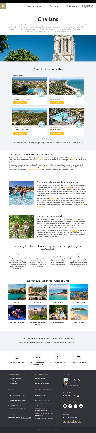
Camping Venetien (40, 378)
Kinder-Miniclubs (43, 167)
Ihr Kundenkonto (40, 395)
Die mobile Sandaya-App (42, 400)
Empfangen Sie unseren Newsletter (17, 393)
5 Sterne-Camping (13, 381)
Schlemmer (74, 230)
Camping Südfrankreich (14, 378)
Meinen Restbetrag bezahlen (43, 403)
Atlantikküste (40, 207)
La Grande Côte (18, 130)
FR (75, 395)
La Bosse (53, 99)
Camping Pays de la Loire (42, 381)
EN (69, 395)
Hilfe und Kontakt (40, 393)
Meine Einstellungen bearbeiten (44, 418)
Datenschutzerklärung (41, 410)
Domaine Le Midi (19, 99)
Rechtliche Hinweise (40, 408)
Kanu (69, 187)
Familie (81, 204)
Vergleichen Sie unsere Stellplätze (17, 400)
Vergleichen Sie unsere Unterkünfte (17, 398)
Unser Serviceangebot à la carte (16, 408)
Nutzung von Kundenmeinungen (44, 413)
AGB (36, 405)
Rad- (60, 187)
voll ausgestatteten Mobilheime (33, 169)
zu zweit (75, 219)
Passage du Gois (53, 198)
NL (66, 395)
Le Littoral (53, 130)
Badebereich (26, 167)
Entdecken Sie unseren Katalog (16, 395)
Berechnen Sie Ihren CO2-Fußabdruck (45, 398)
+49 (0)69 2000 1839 (26, 417)
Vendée (73, 160)
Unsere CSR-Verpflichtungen (16, 403)
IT (81, 395)
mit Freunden (39, 160)
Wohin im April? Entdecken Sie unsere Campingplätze (48, 1)
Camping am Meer (13, 383)
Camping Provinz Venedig (42, 383)
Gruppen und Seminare (14, 405)
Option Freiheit (39, 415)
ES (72, 395)
